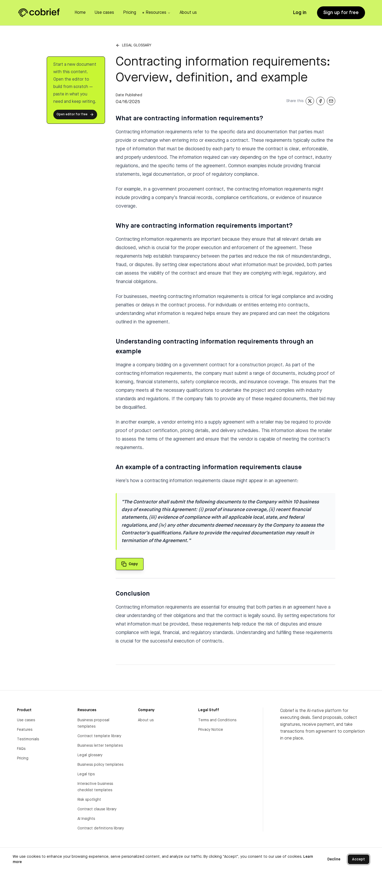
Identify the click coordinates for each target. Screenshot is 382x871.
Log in (299, 12)
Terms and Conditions (217, 720)
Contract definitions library (100, 828)
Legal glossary (136, 45)
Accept (358, 859)
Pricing (22, 758)
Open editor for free (75, 114)
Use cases (26, 720)
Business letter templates (100, 745)
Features (24, 730)
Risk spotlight (89, 800)
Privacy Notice (210, 730)
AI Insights (86, 819)
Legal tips (86, 774)
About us (146, 720)
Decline (333, 859)
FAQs (21, 749)
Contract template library (99, 736)
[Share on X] (310, 101)
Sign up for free (341, 12)
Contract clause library (96, 809)
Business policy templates (100, 765)
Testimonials (28, 739)
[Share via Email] (331, 101)
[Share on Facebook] (320, 101)
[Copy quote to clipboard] (130, 564)
